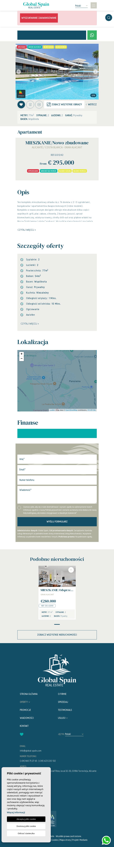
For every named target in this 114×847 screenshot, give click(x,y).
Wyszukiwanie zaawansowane (38, 17)
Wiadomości (27, 718)
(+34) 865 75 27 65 (28, 760)
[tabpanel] (57, 593)
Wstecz (91, 104)
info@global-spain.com (30, 750)
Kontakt (24, 726)
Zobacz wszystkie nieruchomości (57, 634)
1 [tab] (57, 624)
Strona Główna (29, 694)
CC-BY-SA (92, 410)
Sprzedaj (63, 702)
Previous (19, 71)
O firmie (62, 694)
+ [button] (21, 354)
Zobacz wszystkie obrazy (64, 105)
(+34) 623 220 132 (47, 760)
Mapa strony (65, 840)
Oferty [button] (24, 702)
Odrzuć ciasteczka (26, 833)
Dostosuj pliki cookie (26, 826)
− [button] (21, 358)
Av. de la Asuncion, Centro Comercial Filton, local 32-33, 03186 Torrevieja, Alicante (58, 770)
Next (95, 71)
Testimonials (65, 710)
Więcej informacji (16, 812)
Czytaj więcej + (30, 323)
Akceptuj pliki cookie (26, 819)
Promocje (25, 710)
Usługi (61, 718)
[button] (39, 104)
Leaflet (52, 410)
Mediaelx (83, 840)
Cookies (54, 840)
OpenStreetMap (71, 410)
